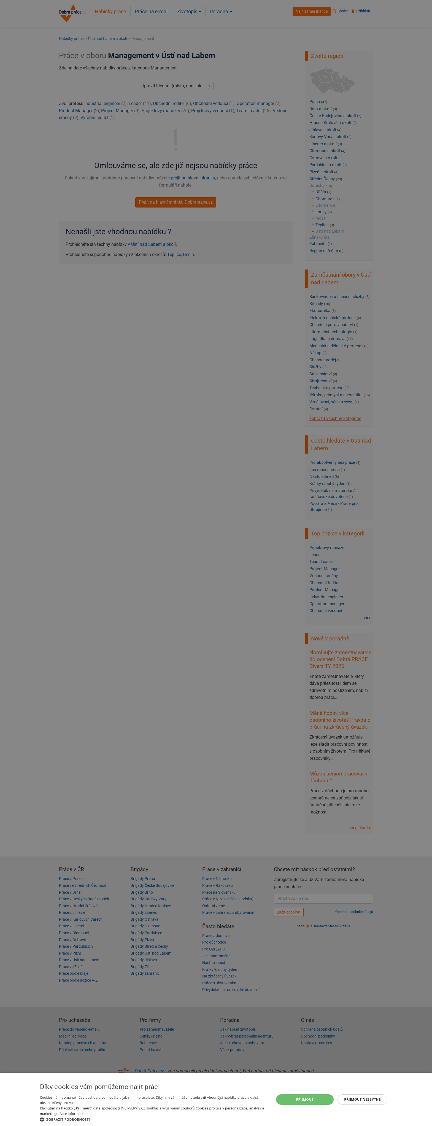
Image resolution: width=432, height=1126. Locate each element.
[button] (153, 1119)
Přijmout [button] (305, 1099)
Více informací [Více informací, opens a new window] (71, 1113)
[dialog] (216, 1099)
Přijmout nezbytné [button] (362, 1099)
